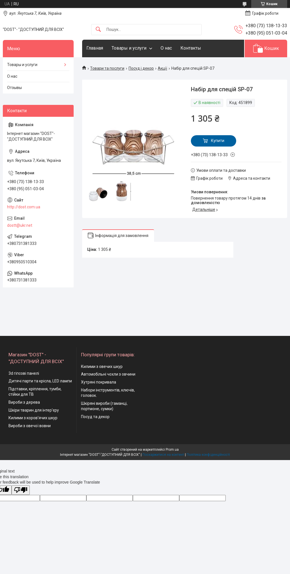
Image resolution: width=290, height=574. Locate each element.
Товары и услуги (129, 48)
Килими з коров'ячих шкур (32, 418)
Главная (94, 48)
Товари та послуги (107, 68)
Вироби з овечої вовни (29, 425)
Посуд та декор (95, 416)
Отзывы (14, 87)
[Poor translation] (21, 490)
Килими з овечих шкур (102, 366)
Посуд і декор (141, 68)
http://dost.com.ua (23, 207)
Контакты (190, 48)
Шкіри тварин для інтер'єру (33, 410)
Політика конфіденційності (208, 455)
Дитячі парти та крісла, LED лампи (40, 381)
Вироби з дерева (24, 402)
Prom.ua (172, 450)
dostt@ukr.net (19, 225)
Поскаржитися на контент (163, 455)
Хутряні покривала (98, 382)
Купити (217, 140)
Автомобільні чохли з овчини (108, 374)
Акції (162, 68)
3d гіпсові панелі (23, 373)
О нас (166, 48)
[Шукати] (98, 29)
